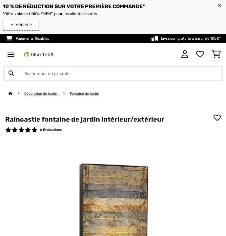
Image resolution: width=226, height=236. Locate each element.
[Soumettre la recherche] (11, 73)
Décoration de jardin (41, 93)
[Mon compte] (184, 54)
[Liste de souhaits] (200, 54)
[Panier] (216, 54)
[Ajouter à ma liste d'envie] (217, 117)
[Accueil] (16, 93)
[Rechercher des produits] (113, 73)
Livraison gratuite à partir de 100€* (191, 38)
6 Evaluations (51, 130)
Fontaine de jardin (84, 93)
